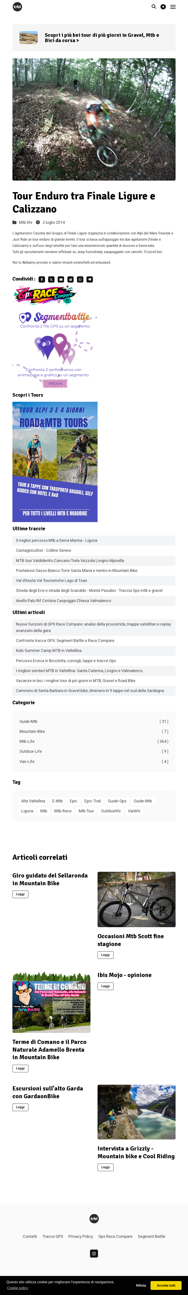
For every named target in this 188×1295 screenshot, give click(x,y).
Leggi (20, 896)
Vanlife (134, 814)
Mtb (43, 814)
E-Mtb (57, 803)
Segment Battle (151, 1239)
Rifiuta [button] (141, 1285)
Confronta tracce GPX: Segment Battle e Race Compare (65, 643)
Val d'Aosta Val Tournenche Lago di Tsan (51, 583)
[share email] (67, 281)
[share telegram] (103, 281)
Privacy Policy (81, 1239)
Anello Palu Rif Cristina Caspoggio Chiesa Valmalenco (63, 603)
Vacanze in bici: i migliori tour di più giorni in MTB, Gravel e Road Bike (75, 683)
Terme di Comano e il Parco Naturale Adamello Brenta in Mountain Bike (49, 1052)
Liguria (27, 814)
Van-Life (94, 764)
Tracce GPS (52, 1239)
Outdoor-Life (94, 754)
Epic (73, 803)
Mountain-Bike (94, 734)
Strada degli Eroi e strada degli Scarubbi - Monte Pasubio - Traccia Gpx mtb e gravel (89, 593)
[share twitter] (55, 281)
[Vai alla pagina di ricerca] (154, 7)
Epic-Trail (92, 803)
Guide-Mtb (143, 803)
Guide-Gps (117, 803)
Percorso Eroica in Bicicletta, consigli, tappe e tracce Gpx (66, 663)
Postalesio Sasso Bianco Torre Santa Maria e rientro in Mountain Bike (76, 573)
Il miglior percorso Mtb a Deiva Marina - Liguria (56, 543)
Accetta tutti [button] (166, 1285)
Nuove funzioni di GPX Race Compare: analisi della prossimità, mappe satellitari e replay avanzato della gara (93, 630)
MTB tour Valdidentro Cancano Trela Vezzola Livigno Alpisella (70, 563)
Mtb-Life (94, 744)
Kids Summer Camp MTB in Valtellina (49, 653)
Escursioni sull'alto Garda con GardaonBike (47, 1094)
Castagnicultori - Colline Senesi (43, 553)
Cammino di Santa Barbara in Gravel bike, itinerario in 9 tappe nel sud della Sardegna (90, 693)
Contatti (30, 1239)
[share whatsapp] (91, 281)
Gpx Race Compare (115, 1239)
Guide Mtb (94, 724)
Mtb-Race (63, 814)
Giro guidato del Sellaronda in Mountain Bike (50, 881)
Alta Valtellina (33, 803)
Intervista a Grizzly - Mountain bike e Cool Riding (136, 1154)
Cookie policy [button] (17, 1288)
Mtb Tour (86, 814)
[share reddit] (79, 281)
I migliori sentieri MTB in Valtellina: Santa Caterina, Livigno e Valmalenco (79, 673)
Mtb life (25, 223)
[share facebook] (43, 281)
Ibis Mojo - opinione (125, 977)
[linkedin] (94, 1256)
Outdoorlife (111, 814)
